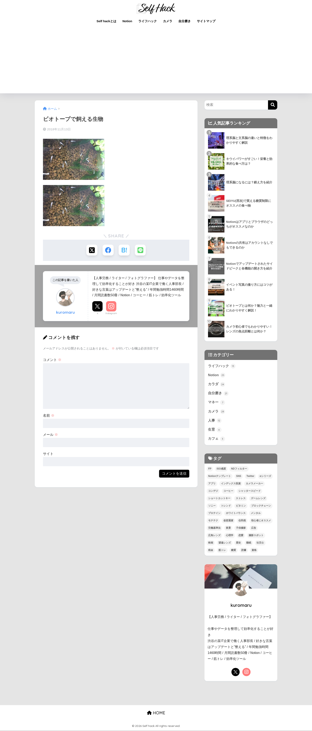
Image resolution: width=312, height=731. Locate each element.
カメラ (167, 21)
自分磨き (184, 21)
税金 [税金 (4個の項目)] (210, 550)
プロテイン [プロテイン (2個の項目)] (214, 513)
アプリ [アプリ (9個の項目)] (212, 484)
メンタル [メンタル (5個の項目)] (256, 513)
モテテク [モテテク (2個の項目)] (213, 521)
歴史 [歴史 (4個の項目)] (238, 543)
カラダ (216, 384)
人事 (215, 421)
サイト (48, 454)
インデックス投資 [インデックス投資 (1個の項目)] (231, 484)
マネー (216, 402)
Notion (127, 21)
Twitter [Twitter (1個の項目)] (250, 477)
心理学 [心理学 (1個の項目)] (229, 536)
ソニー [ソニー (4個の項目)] (212, 506)
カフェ (216, 439)
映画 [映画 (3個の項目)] (210, 543)
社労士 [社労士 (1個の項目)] (260, 543)
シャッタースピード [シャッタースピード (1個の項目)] (249, 491)
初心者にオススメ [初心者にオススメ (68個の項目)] (261, 521)
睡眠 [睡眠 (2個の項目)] (248, 543)
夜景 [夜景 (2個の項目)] (228, 528)
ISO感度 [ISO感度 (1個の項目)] (221, 469)
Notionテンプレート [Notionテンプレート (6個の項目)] (219, 477)
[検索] (272, 105)
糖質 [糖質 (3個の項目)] (233, 550)
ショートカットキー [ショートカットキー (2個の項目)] (219, 499)
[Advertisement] (156, 62)
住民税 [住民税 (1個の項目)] (242, 521)
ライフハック (147, 21)
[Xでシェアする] (91, 250)
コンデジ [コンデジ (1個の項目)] (213, 491)
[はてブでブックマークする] (124, 250)
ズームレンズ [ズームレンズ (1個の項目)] (258, 499)
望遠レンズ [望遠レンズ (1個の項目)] (224, 543)
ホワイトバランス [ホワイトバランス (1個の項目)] (236, 513)
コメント (52, 360)
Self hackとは (106, 21)
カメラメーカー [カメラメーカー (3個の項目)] (254, 484)
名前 (48, 416)
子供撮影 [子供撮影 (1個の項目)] (241, 528)
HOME (156, 713)
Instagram (111, 313)
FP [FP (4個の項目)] (209, 469)
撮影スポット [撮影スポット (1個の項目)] (256, 536)
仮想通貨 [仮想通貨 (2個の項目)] (228, 521)
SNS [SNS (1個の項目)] (238, 477)
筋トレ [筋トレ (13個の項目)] (222, 550)
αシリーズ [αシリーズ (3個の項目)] (265, 477)
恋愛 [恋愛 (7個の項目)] (240, 536)
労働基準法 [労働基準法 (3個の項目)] (214, 528)
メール (50, 435)
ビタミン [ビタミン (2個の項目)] (241, 506)
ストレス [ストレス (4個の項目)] (241, 499)
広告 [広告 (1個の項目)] (253, 528)
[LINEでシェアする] (140, 250)
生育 (215, 430)
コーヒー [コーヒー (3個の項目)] (228, 491)
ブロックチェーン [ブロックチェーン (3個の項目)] (261, 506)
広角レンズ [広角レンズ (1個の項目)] (214, 536)
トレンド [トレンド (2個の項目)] (226, 506)
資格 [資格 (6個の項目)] (254, 550)
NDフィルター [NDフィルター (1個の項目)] (239, 469)
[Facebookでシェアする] (108, 250)
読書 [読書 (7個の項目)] (243, 550)
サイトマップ (206, 21)
